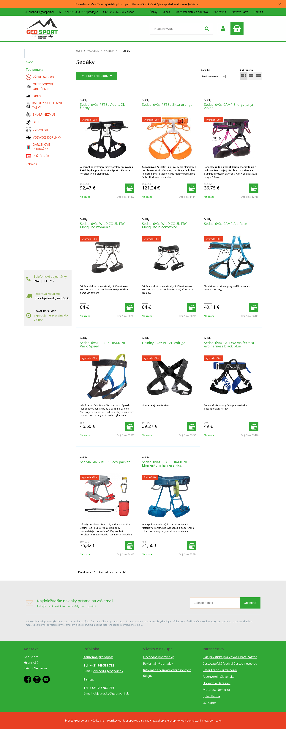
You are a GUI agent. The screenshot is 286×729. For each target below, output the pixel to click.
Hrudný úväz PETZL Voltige (163, 343)
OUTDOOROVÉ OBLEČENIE (40, 86)
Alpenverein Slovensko (219, 677)
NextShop (158, 720)
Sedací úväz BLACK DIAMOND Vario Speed (103, 344)
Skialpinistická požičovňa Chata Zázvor (230, 657)
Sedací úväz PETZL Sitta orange (167, 104)
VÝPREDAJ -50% (40, 77)
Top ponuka (34, 70)
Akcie (29, 62)
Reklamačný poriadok (158, 663)
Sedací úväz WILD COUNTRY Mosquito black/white (164, 225)
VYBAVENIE (37, 130)
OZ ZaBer (209, 703)
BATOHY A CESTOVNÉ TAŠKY (44, 105)
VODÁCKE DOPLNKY (43, 137)
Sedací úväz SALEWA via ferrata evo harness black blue (229, 344)
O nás (166, 12)
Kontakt (258, 12)
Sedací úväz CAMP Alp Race (225, 223)
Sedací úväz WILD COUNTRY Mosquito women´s (102, 225)
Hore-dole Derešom (216, 683)
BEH (32, 122)
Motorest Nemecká (216, 690)
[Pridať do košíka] (129, 188)
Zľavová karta (240, 12)
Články (153, 12)
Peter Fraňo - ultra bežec (220, 670)
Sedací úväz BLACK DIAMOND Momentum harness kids (165, 464)
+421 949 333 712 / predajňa (80, 12)
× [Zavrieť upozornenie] (279, 4)
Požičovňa (219, 12)
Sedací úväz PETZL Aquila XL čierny (102, 106)
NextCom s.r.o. (213, 720)
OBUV (33, 96)
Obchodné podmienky (158, 657)
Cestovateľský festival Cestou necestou (230, 663)
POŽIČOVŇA (38, 156)
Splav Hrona (211, 696)
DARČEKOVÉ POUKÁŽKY (38, 146)
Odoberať (250, 602)
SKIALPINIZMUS (41, 114)
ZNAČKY (31, 164)
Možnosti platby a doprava (192, 12)
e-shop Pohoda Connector (183, 720)
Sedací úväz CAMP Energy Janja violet (228, 106)
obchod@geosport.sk (41, 12)
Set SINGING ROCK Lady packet (105, 462)
